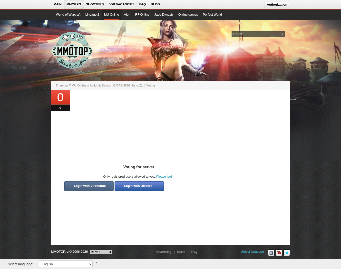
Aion (127, 14)
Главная (62, 85)
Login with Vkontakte (90, 186)
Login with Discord (138, 186)
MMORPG (74, 4)
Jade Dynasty (164, 14)
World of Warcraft (68, 14)
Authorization (277, 4)
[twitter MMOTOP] (286, 253)
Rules (181, 252)
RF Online (142, 14)
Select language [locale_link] (252, 251)
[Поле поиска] (282, 33)
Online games (188, 14)
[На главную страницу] (72, 50)
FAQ (142, 4)
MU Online (111, 14)
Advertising (163, 252)
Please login (165, 176)
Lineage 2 (92, 14)
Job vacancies (122, 4)
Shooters (95, 4)
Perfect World (212, 14)
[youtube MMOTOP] (279, 253)
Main (58, 4)
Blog (155, 4)
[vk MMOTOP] (271, 253)
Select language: (20, 264)
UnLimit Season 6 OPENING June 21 (116, 85)
